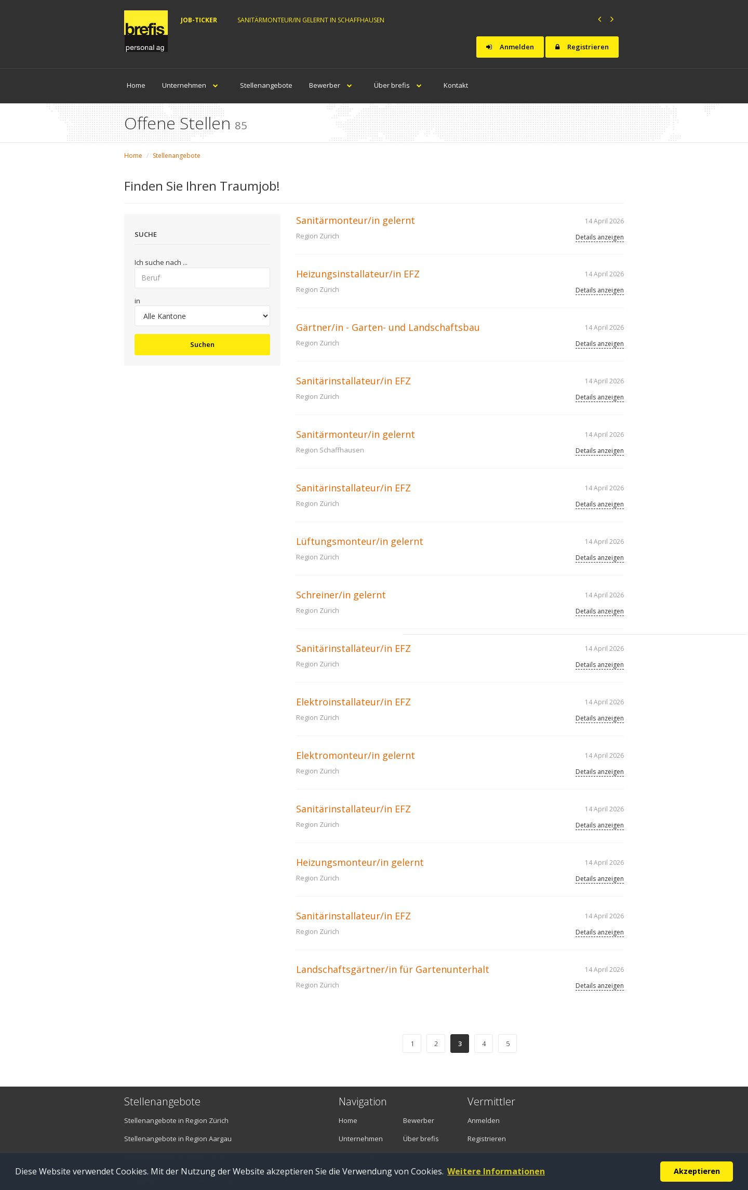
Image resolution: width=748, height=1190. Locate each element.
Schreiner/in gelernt (341, 595)
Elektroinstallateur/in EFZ (353, 702)
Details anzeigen (600, 237)
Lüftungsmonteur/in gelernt (359, 541)
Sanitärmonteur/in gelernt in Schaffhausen (310, 20)
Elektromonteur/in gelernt (355, 755)
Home (136, 85)
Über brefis (400, 85)
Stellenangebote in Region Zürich (176, 1120)
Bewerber (333, 85)
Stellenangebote (266, 85)
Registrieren (582, 46)
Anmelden (510, 46)
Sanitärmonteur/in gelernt (355, 220)
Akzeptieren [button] (697, 1171)
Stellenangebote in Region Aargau (178, 1138)
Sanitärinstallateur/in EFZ (353, 381)
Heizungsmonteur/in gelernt (360, 862)
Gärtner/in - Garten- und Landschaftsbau (388, 327)
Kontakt (456, 85)
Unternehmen (192, 85)
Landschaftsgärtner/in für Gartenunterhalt (392, 969)
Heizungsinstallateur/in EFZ (358, 274)
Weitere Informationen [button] (496, 1171)
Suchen (202, 344)
